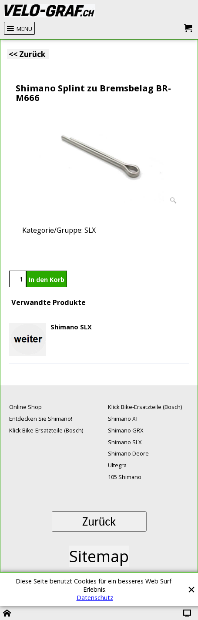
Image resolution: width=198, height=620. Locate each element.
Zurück (99, 521)
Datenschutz (95, 597)
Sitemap (99, 556)
